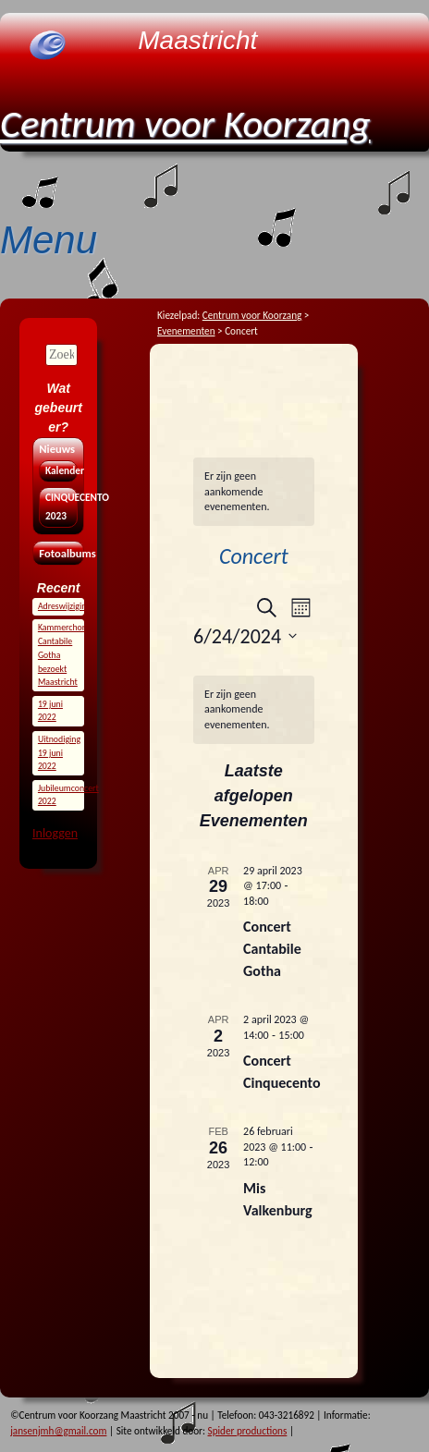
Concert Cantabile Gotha (272, 949)
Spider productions (248, 1430)
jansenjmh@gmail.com (58, 1430)
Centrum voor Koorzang (185, 123)
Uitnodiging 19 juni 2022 (59, 753)
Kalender (58, 470)
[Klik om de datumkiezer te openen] (245, 636)
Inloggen (55, 833)
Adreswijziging (64, 606)
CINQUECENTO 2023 (58, 506)
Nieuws (57, 449)
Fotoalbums (58, 553)
